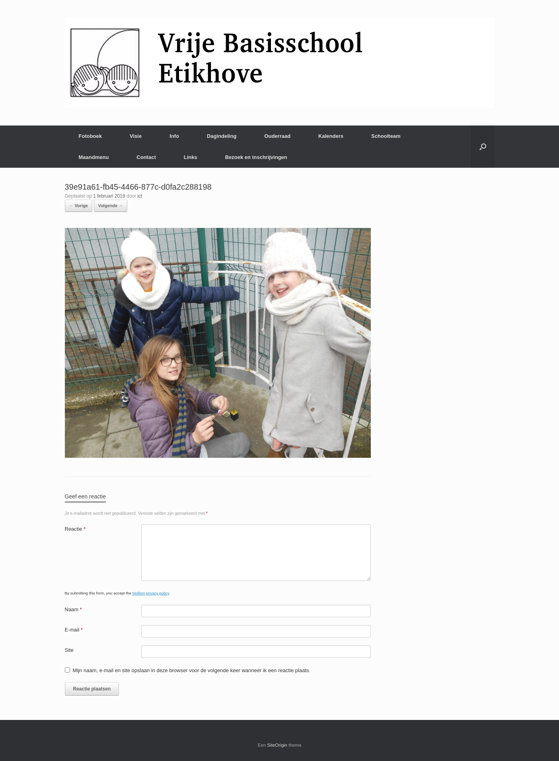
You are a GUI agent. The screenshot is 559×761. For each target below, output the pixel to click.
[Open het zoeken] (483, 147)
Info (174, 136)
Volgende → (110, 205)
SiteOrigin (277, 745)
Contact (146, 157)
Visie (136, 136)
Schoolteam (386, 136)
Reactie (75, 529)
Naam (73, 609)
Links (190, 157)
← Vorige (78, 205)
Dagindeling (221, 136)
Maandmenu (94, 157)
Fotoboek (90, 136)
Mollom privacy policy (150, 593)
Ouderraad (277, 136)
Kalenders (330, 136)
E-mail (74, 630)
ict (139, 196)
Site (69, 650)
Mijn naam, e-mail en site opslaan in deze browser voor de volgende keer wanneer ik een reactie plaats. (192, 670)
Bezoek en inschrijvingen (256, 157)
